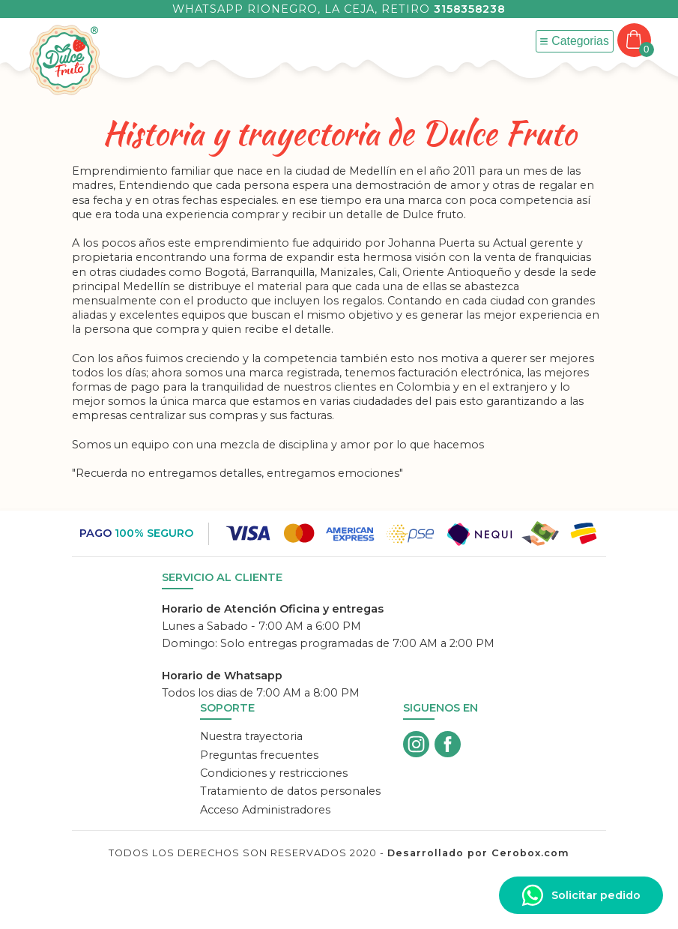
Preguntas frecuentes (259, 755)
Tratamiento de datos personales (290, 791)
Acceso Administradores (265, 810)
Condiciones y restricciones (274, 773)
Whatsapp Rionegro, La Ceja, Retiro (338, 9)
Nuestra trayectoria (251, 736)
